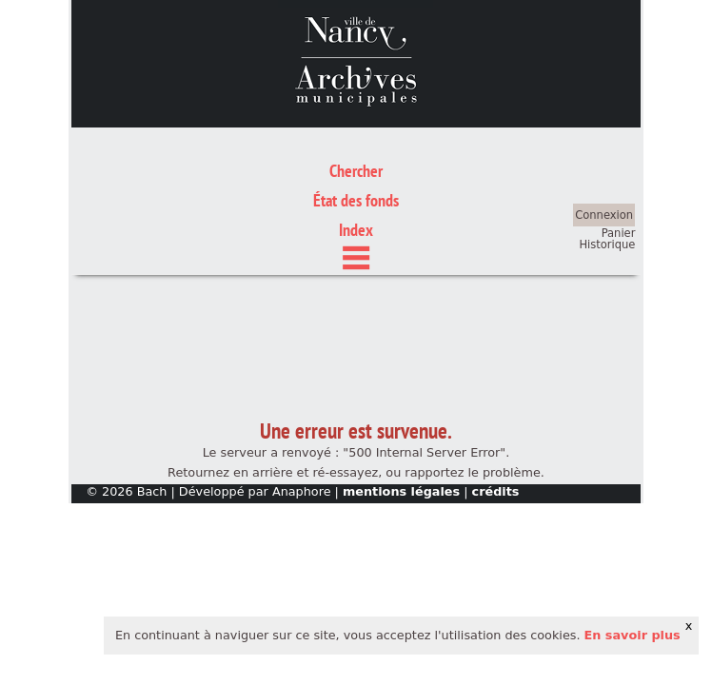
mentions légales (401, 403)
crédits (496, 403)
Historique (607, 156)
